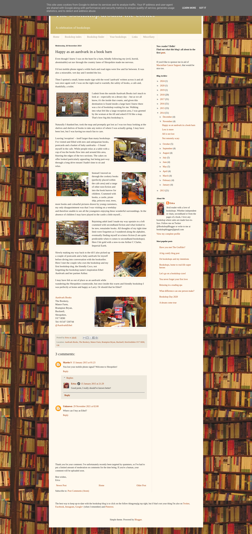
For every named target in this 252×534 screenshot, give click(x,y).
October (167, 144)
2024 (162, 81)
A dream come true (168, 302)
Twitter (186, 503)
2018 (162, 95)
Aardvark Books (63, 297)
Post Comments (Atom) (78, 491)
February (167, 180)
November (168, 121)
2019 (162, 90)
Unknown (67, 406)
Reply (65, 371)
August (166, 153)
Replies (69, 378)
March (166, 176)
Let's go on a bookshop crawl (172, 273)
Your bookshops (118, 36)
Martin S (67, 362)
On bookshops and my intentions (174, 259)
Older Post (141, 485)
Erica (73, 384)
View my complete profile (168, 234)
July (165, 157)
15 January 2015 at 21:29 (92, 384)
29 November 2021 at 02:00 (86, 406)
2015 (162, 108)
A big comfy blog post (169, 253)
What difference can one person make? (176, 291)
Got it (202, 8)
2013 (162, 190)
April (165, 171)
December (167, 117)
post (163, 53)
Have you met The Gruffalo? (172, 247)
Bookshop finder (95, 36)
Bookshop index (73, 36)
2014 (162, 113)
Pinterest (109, 507)
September (168, 148)
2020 (162, 85)
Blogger (138, 519)
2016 (162, 104)
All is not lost (168, 134)
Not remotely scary (170, 138)
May (165, 166)
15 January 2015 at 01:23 (84, 362)
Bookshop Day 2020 (168, 297)
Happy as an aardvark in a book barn (178, 125)
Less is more (168, 129)
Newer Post (61, 485)
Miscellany (149, 36)
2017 (162, 99)
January (166, 185)
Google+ (79, 507)
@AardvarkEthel (63, 325)
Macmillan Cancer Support (169, 65)
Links (135, 36)
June (165, 162)
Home (56, 36)
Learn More (189, 8)
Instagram (69, 507)
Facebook (59, 507)
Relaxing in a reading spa (170, 285)
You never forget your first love (173, 279)
